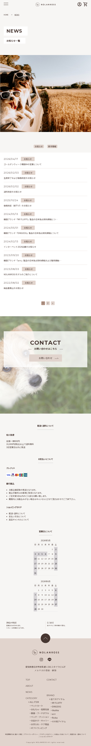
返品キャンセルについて (19, 519)
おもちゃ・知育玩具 (40, 709)
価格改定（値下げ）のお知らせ (18, 205)
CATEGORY (31, 698)
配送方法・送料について (78, 734)
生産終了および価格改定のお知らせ (20, 178)
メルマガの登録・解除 (45, 670)
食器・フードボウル (40, 713)
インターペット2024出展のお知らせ (20, 246)
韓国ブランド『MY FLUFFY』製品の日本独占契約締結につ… (31, 219)
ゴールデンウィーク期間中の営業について (23, 164)
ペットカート (37, 705)
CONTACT (52, 680)
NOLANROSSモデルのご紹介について (20, 274)
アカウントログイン (46, 734)
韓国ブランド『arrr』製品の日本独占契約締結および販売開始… (32, 260)
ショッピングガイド (46, 736)
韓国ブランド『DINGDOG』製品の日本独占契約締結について (31, 233)
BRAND (51, 695)
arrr (54, 714)
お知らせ (39, 146)
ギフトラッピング (39, 728)
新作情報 (52, 146)
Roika (55, 717)
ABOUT (29, 686)
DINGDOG (56, 706)
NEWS (29, 692)
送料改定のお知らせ (13, 191)
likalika (55, 710)
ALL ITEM (34, 702)
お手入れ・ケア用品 (40, 724)
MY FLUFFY (57, 702)
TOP (28, 680)
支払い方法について (17, 516)
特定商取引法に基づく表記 (13, 734)
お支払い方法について (61, 734)
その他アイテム (59, 721)
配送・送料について (17, 513)
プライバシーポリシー (31, 734)
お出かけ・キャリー (40, 720)
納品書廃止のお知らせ (14, 288)
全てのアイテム (58, 699)
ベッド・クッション (40, 716)
